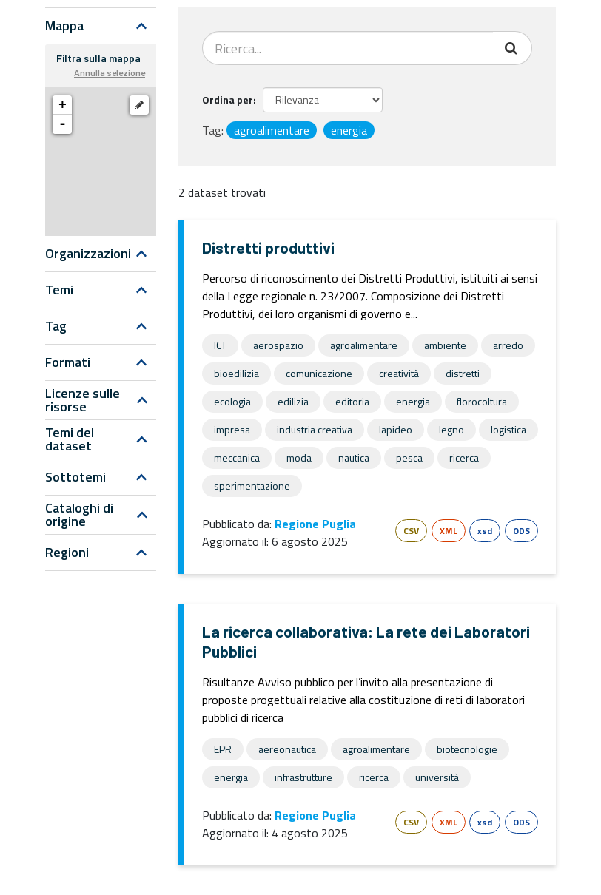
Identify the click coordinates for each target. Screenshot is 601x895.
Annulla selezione (109, 72)
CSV (411, 531)
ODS (521, 531)
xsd (484, 531)
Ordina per (227, 99)
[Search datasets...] (348, 48)
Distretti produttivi (268, 247)
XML (448, 531)
